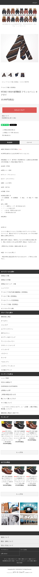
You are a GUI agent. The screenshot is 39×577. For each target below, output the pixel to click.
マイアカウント (4, 549)
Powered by (19, 572)
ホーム (3, 81)
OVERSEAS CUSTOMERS (9, 386)
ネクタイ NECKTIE (24, 81)
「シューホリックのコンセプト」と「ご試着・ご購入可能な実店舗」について (19, 408)
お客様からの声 (5, 390)
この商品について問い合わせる (9, 132)
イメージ (29, 142)
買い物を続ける (5, 135)
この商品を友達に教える (7, 130)
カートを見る (24, 549)
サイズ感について (6, 402)
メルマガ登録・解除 (31, 560)
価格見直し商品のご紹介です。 (10, 413)
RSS (18, 562)
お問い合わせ (4, 553)
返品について (5, 116)
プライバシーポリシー (20, 560)
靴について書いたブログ (8, 398)
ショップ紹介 (5, 378)
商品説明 (9, 142)
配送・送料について (23, 558)
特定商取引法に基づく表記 (9, 118)
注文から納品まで (6, 382)
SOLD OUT (19, 110)
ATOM (21, 562)
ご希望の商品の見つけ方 (8, 394)
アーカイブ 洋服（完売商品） (12, 81)
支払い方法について (12, 558)
